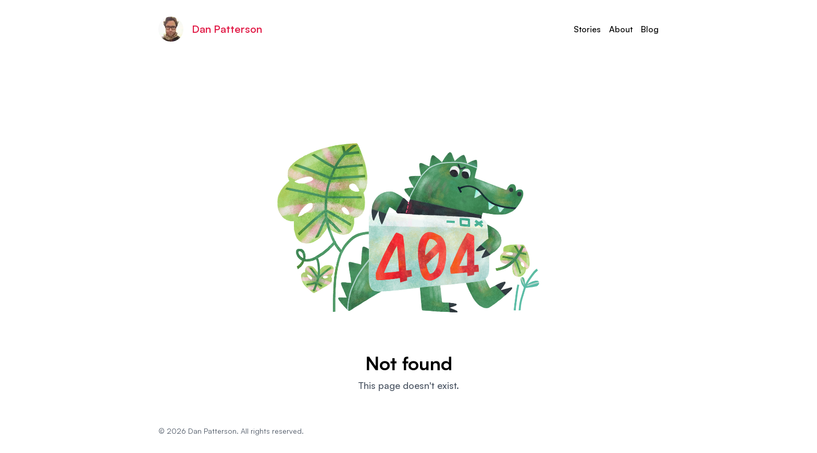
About (621, 29)
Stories (587, 29)
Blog (650, 29)
